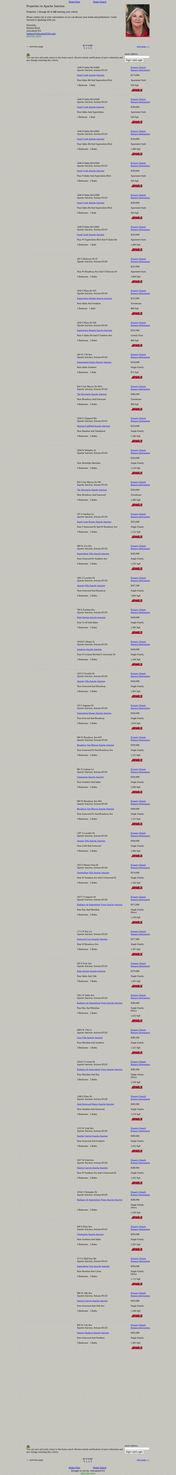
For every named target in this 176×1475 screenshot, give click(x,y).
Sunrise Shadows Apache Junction (93, 1332)
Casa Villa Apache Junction (90, 1037)
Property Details (138, 67)
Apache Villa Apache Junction (91, 585)
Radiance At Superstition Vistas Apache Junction (99, 904)
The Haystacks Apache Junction (92, 394)
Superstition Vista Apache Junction (93, 1266)
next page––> (143, 46)
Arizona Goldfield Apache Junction (93, 426)
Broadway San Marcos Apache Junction (95, 745)
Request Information (140, 70)
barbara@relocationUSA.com (41, 33)
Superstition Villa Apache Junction (93, 553)
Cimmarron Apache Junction (90, 777)
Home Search (99, 1)
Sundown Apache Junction (89, 649)
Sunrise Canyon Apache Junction (92, 1136)
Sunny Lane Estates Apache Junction (94, 521)
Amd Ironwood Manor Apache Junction (95, 1104)
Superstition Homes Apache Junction (94, 713)
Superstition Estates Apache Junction (94, 362)
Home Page (74, 1)
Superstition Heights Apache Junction (94, 298)
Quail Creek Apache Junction (90, 75)
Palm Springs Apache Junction (91, 617)
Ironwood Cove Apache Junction (92, 939)
